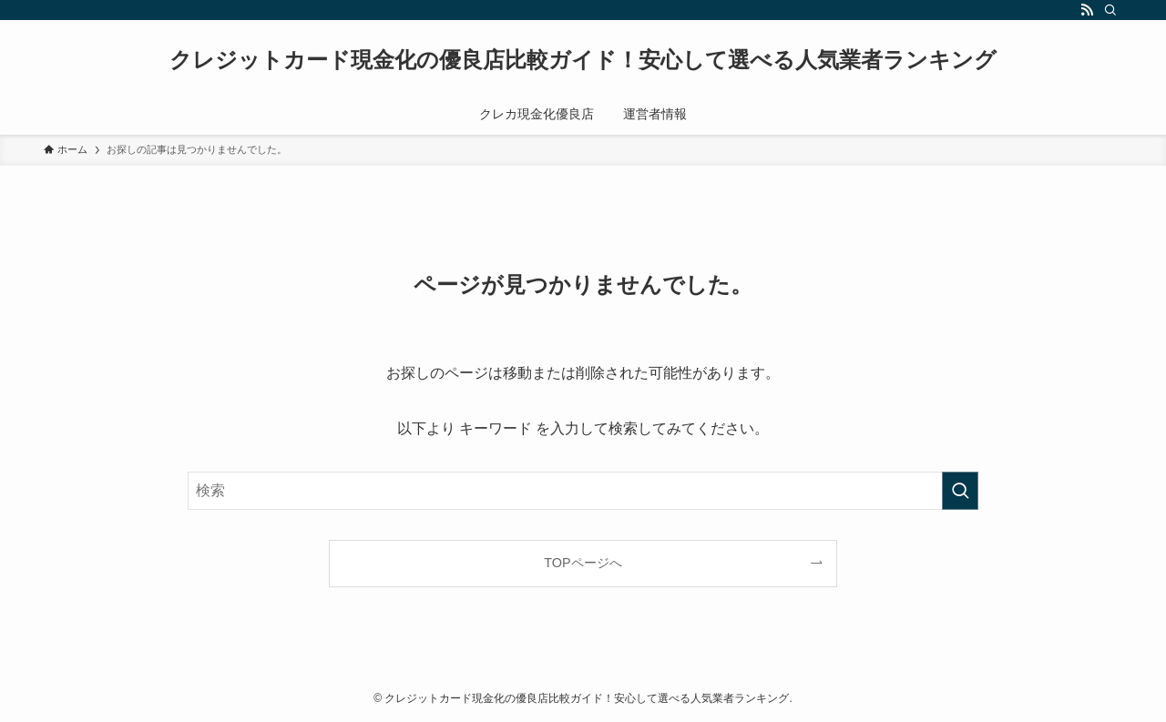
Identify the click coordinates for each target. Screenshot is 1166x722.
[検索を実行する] (960, 491)
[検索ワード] (583, 491)
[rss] (1087, 10)
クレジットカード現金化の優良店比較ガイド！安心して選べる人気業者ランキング (583, 60)
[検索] (1110, 10)
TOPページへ (582, 562)
